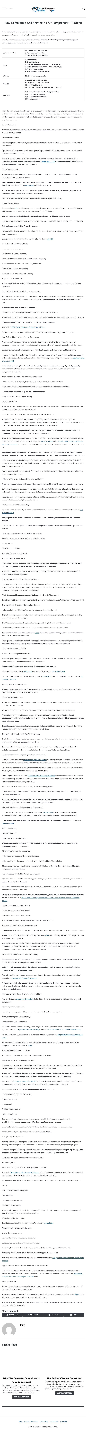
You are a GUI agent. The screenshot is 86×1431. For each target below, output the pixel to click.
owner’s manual (46, 441)
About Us (63, 1421)
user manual (28, 185)
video (37, 633)
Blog (20, 1421)
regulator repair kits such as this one (25, 1172)
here (77, 1294)
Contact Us (54, 1421)
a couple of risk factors (24, 999)
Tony (22, 1325)
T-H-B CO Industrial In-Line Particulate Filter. (63, 1030)
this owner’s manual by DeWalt (24, 1081)
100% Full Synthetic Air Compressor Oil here (28, 327)
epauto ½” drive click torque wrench (41, 776)
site (16, 208)
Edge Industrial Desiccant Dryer (29, 1030)
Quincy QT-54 (48, 812)
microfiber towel (58, 671)
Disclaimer (44, 1421)
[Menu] (4, 9)
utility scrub (27, 671)
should (50, 239)
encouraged (46, 676)
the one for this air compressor (35, 760)
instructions (48, 1223)
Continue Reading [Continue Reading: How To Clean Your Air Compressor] (64, 1393)
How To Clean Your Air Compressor (64, 1378)
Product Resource (31, 1421)
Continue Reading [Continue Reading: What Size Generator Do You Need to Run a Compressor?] (21, 1397)
